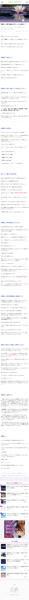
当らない (15, 27)
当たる (11, 27)
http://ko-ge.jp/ (7, 462)
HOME (14, 584)
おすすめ (3, 27)
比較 (23, 27)
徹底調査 (19, 27)
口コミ (7, 27)
